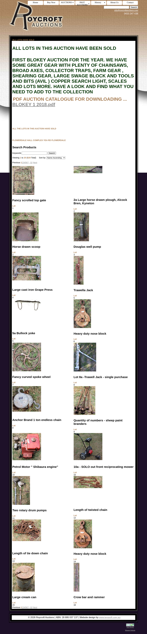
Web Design (130, 626)
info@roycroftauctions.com (126, 10)
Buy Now (51, 2)
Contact (130, 2)
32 (31, 162)
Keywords (16, 153)
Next (35, 162)
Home (35, 2)
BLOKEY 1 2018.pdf (33, 104)
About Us (114, 2)
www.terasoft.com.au (109, 617)
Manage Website (130, 630)
